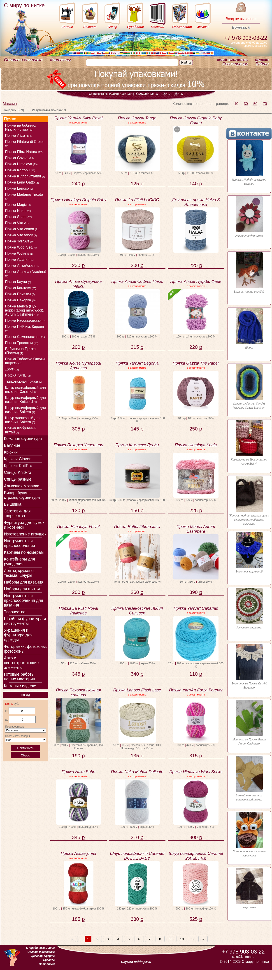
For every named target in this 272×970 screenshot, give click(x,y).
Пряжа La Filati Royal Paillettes (78, 610)
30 (246, 104)
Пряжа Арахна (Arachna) (25, 273)
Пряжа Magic (18, 205)
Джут (12, 369)
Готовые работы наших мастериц (19, 676)
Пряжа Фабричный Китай (21, 430)
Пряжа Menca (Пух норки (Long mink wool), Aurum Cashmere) (24, 310)
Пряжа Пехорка (21, 300)
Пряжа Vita (17, 223)
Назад (25, 695)
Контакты (60, 60)
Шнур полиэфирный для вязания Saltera (25, 410)
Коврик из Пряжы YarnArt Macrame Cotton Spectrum (249, 386)
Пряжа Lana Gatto (22, 182)
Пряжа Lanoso (19, 188)
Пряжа (10, 119)
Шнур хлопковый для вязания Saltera (23, 420)
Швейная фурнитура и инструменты (25, 621)
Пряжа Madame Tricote (24, 196)
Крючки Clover (17, 459)
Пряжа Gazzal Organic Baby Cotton (196, 120)
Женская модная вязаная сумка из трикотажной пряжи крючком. (249, 500)
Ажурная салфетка (249, 608)
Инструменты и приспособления (19, 543)
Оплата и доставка (23, 60)
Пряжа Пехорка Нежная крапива (78, 692)
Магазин (10, 104)
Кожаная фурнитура (23, 438)
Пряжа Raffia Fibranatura (137, 526)
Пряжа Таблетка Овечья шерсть (25, 361)
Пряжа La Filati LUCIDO (137, 200)
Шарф (249, 328)
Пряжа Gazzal (19, 158)
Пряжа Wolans (19, 253)
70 (265, 104)
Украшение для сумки (249, 216)
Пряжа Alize (18, 135)
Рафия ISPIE (18, 375)
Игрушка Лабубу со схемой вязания (249, 162)
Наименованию (120, 93)
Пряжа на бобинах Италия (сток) (20, 127)
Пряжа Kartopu (20, 170)
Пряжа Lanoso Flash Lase (137, 690)
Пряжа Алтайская (22, 266)
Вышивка (12, 504)
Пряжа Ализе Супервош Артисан (78, 365)
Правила (49, 960)
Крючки (11, 452)
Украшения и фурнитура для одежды (18, 635)
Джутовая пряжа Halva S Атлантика (196, 202)
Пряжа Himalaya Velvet (78, 526)
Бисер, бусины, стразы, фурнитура (22, 495)
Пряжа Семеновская (25, 337)
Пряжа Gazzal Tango (137, 118)
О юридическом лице (40, 947)
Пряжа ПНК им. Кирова (24, 328)
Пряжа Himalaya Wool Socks (195, 772)
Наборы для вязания (23, 582)
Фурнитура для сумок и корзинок (24, 525)
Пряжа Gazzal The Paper (196, 363)
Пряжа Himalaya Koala (196, 445)
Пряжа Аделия (19, 259)
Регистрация (235, 64)
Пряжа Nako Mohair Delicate (137, 772)
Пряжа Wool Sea (21, 247)
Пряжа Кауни (18, 282)
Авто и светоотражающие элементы (21, 663)
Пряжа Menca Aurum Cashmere (196, 529)
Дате (179, 93)
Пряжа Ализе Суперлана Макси (78, 283)
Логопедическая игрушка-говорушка (249, 834)
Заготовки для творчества (17, 513)
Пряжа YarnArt (20, 241)
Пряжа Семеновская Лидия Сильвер (137, 610)
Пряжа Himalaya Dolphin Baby (78, 200)
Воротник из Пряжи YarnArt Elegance (249, 666)
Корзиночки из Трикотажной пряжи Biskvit (249, 442)
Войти (262, 64)
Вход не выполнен (241, 19)
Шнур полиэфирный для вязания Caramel (25, 389)
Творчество (15, 612)
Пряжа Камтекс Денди (137, 445)
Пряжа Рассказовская (25, 320)
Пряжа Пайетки (20, 294)
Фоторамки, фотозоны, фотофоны (25, 649)
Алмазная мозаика (21, 486)
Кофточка (249, 888)
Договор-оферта (43, 956)
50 (255, 104)
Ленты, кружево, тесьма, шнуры (19, 573)
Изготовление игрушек (25, 534)
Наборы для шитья (22, 589)
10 (236, 104)
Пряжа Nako (18, 211)
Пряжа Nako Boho (78, 772)
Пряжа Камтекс (20, 288)
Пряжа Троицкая (21, 343)
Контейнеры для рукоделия (19, 561)
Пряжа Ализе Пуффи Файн (195, 281)
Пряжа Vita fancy (21, 235)
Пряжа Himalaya (21, 164)
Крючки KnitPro (18, 465)
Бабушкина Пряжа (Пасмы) (20, 351)
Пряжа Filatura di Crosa (24, 143)
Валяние (12, 445)
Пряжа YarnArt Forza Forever (196, 690)
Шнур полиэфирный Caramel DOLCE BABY (137, 856)
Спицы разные (18, 479)
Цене (166, 93)
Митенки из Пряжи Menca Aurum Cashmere (249, 722)
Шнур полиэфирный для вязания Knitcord (25, 400)
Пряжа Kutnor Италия (25, 176)
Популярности (147, 93)
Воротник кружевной (249, 552)
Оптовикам (47, 964)
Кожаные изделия (20, 686)
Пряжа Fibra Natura (24, 152)
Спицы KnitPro (17, 472)
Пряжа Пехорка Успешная (78, 445)
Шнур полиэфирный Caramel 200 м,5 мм (196, 856)
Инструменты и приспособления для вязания (23, 600)
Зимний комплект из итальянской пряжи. (249, 778)
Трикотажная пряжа (23, 381)
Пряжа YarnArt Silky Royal (78, 118)
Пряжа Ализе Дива (78, 853)
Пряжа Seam (18, 217)
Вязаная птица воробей (249, 272)
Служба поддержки (136, 962)
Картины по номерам (24, 552)
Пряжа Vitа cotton (22, 229)
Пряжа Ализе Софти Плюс (137, 281)
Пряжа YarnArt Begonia (137, 363)
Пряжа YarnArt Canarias (196, 608)
